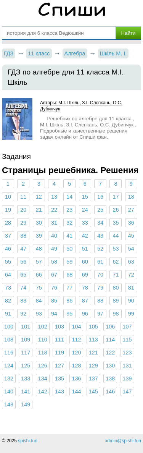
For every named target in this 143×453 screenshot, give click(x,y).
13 (54, 197)
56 (23, 262)
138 (110, 378)
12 (39, 197)
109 (25, 340)
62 (115, 262)
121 (93, 352)
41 (69, 236)
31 (54, 223)
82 (8, 301)
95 (69, 314)
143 (59, 391)
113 (93, 340)
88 (100, 301)
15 (85, 197)
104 (76, 327)
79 (100, 288)
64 (8, 275)
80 (115, 288)
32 (69, 223)
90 (131, 301)
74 (23, 288)
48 (39, 249)
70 (100, 275)
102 (42, 327)
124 (8, 365)
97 (100, 314)
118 (42, 352)
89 (115, 301)
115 (127, 340)
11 (23, 197)
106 (110, 327)
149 (25, 404)
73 (8, 288)
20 (23, 210)
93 (39, 314)
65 (23, 275)
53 (115, 249)
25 (100, 210)
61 (100, 262)
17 (115, 197)
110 (42, 340)
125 (25, 365)
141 (25, 391)
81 (131, 288)
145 (93, 391)
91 (8, 314)
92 (23, 314)
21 (39, 210)
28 (8, 223)
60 (85, 262)
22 (54, 210)
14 (69, 197)
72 (131, 275)
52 (100, 249)
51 (85, 249)
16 (100, 197)
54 (131, 249)
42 (85, 236)
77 (69, 288)
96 (85, 314)
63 (131, 262)
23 (69, 210)
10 (8, 197)
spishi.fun (27, 440)
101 (25, 327)
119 (59, 352)
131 (127, 365)
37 (8, 236)
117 (25, 352)
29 (23, 223)
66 (39, 275)
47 (23, 249)
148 (8, 404)
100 (8, 327)
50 (69, 249)
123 (127, 352)
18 (131, 197)
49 (54, 249)
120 (76, 352)
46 (8, 249)
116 (8, 352)
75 (39, 288)
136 (76, 378)
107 (127, 327)
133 (25, 378)
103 (59, 327)
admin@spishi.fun (122, 440)
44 (115, 236)
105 (93, 327)
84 (39, 301)
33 (85, 223)
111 (59, 340)
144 (76, 391)
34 (100, 223)
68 (69, 275)
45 (131, 236)
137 (93, 378)
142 (42, 391)
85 (54, 301)
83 (23, 301)
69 (85, 275)
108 (8, 340)
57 (39, 262)
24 (85, 210)
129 (93, 365)
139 (127, 378)
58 (54, 262)
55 (8, 262)
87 (85, 301)
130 (110, 365)
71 (115, 275)
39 (39, 236)
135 (59, 378)
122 (110, 352)
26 (115, 210)
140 (8, 391)
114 (110, 340)
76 (54, 288)
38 (23, 236)
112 (76, 340)
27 (131, 210)
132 (8, 378)
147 (127, 391)
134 (42, 378)
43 (100, 236)
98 (115, 314)
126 (42, 365)
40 (54, 236)
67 (54, 275)
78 (85, 288)
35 (115, 223)
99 (131, 314)
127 (59, 365)
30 (39, 223)
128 (76, 365)
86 (69, 301)
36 (131, 223)
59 (69, 262)
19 (8, 210)
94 (54, 314)
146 (110, 391)
